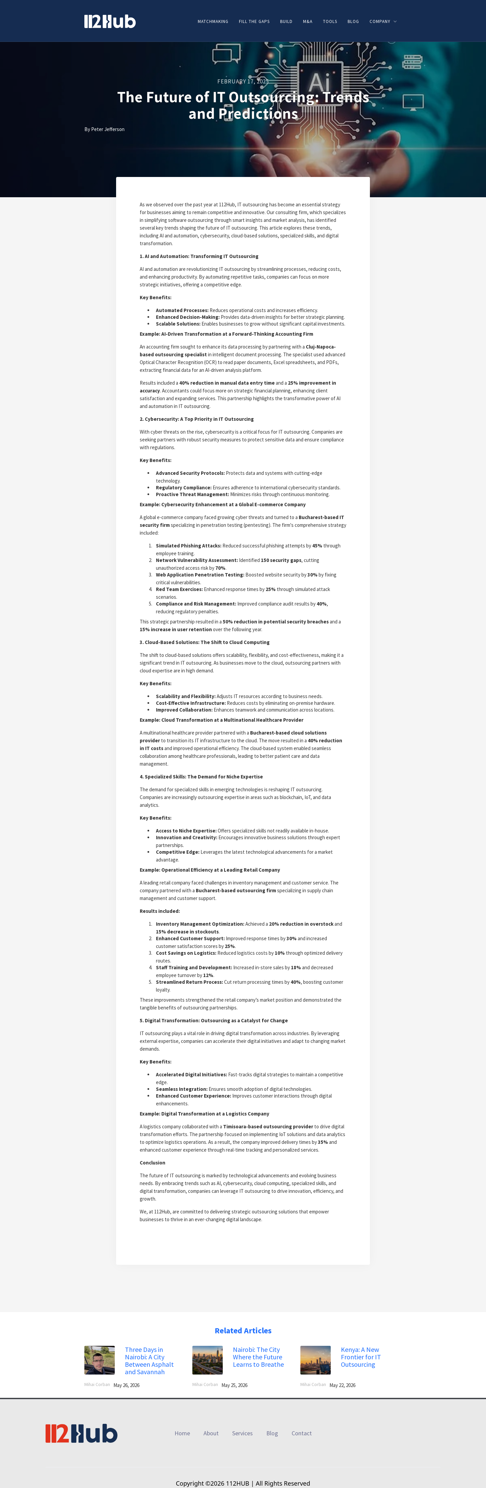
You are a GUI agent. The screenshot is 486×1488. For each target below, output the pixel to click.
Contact (302, 1433)
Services (242, 1433)
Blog (353, 21)
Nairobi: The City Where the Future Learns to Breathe (258, 1357)
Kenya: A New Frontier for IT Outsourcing (361, 1357)
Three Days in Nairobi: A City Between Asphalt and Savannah (149, 1361)
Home (182, 1433)
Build (286, 21)
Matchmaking (213, 21)
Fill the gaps (254, 21)
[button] (383, 21)
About (211, 1433)
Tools (330, 21)
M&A (308, 21)
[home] (110, 21)
